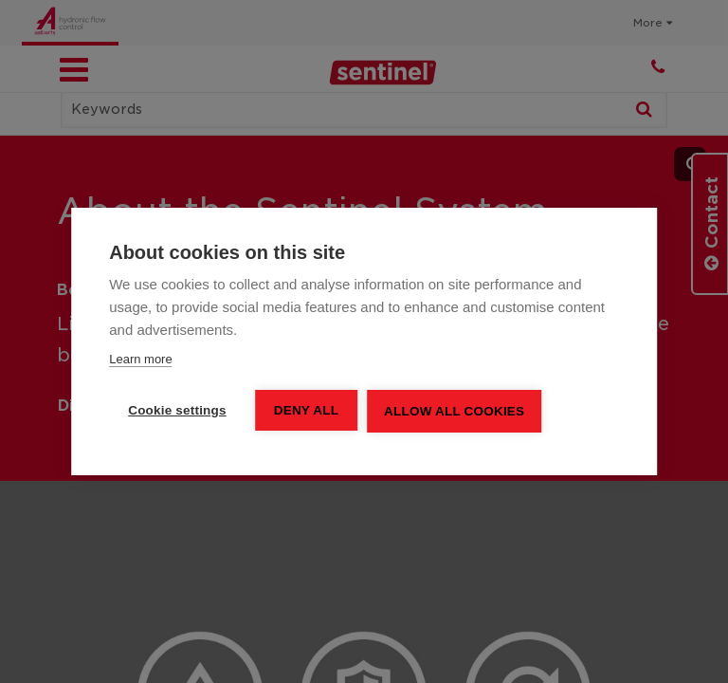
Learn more (140, 359)
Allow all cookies (454, 411)
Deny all (306, 410)
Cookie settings (177, 410)
